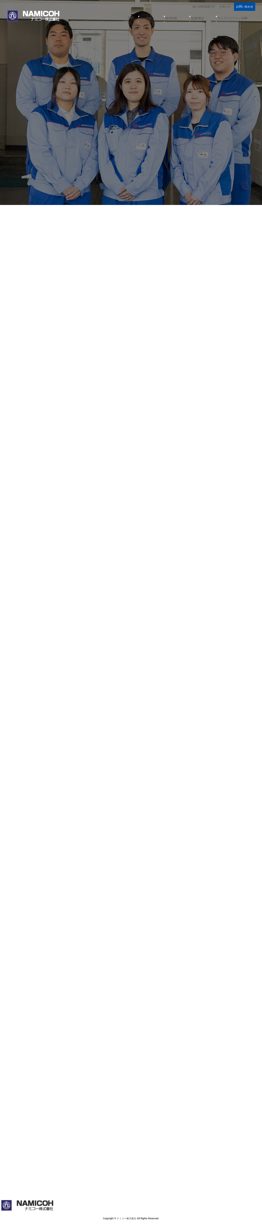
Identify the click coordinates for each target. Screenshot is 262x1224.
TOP (154, 14)
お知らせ (225, 5)
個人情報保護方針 (205, 5)
